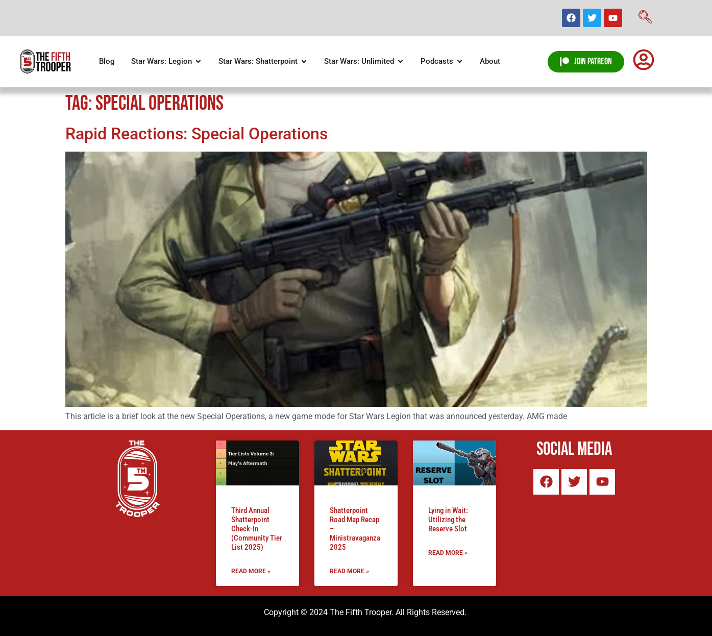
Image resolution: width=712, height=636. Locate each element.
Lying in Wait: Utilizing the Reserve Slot (448, 519)
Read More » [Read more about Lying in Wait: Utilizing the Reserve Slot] (448, 552)
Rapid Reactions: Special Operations (196, 133)
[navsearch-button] (645, 18)
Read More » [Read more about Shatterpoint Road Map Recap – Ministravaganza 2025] (349, 571)
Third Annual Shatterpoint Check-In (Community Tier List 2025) (256, 529)
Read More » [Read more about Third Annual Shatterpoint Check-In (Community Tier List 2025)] (251, 571)
